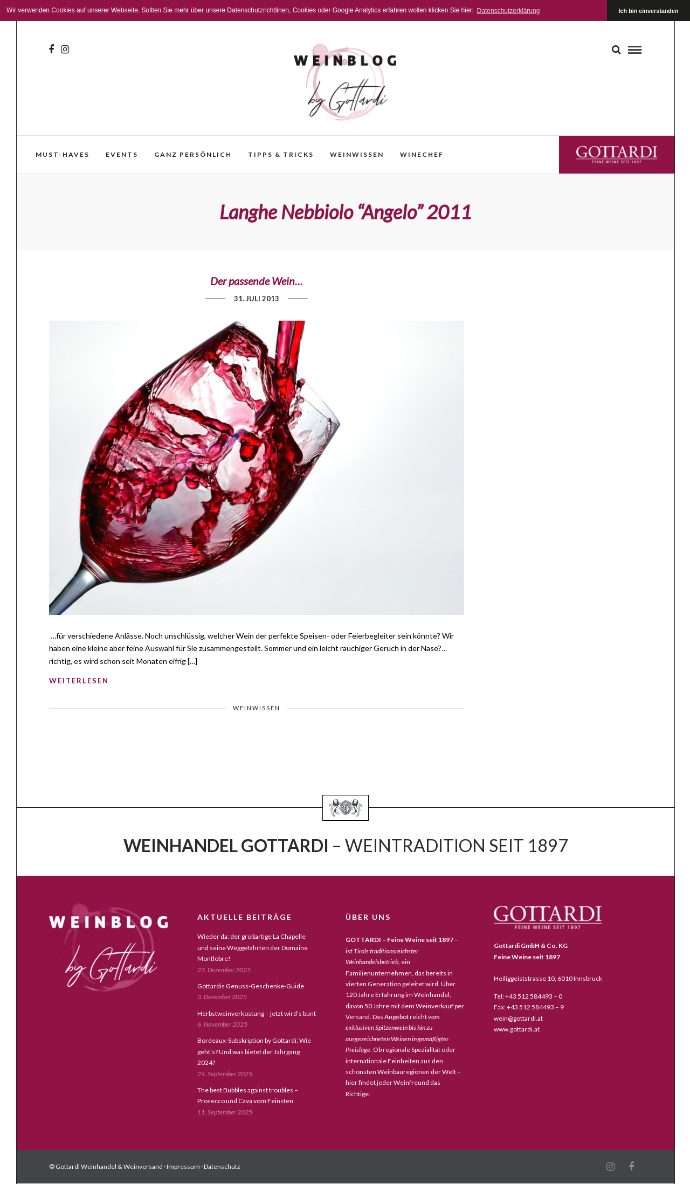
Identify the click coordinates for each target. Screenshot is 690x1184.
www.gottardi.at (517, 1029)
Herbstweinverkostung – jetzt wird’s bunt (256, 1013)
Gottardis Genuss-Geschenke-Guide (250, 986)
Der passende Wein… (256, 280)
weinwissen (357, 154)
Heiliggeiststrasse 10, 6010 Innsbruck (548, 978)
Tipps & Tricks (281, 154)
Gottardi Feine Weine (616, 154)
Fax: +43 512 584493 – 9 (529, 1007)
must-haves (62, 154)
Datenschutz (222, 1166)
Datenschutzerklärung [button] (508, 11)
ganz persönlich (193, 154)
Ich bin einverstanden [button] (649, 11)
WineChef (422, 154)
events (122, 154)
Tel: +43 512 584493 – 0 (528, 996)
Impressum (183, 1166)
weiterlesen (79, 680)
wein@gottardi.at (518, 1018)
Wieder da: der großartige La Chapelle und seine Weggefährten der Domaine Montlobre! (252, 947)
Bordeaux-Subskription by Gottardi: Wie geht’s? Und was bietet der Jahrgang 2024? (254, 1051)
